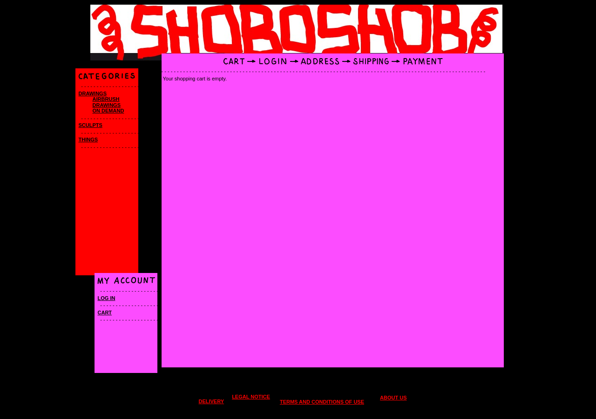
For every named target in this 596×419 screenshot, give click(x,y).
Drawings (93, 93)
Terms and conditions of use (322, 402)
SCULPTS (90, 125)
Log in (106, 298)
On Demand (108, 110)
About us (393, 397)
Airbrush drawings (107, 102)
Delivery (211, 401)
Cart (105, 312)
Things (88, 139)
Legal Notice (251, 396)
